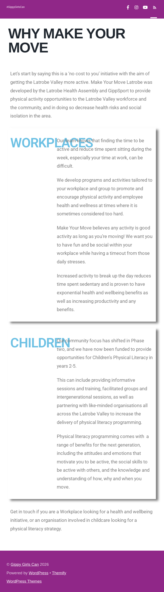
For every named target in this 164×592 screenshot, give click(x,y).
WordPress (38, 573)
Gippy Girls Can (25, 564)
